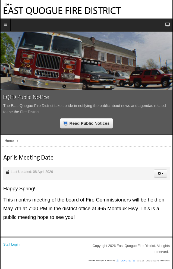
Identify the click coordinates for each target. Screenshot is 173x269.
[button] (160, 173)
